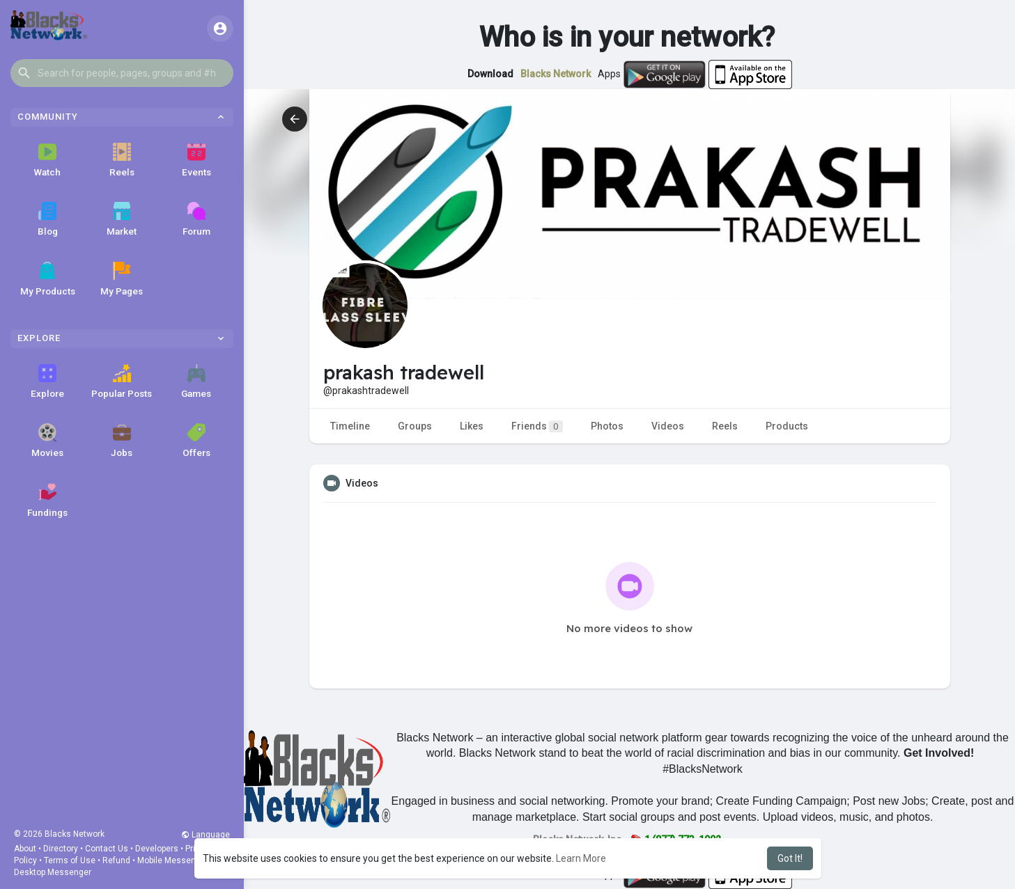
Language (205, 835)
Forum (196, 219)
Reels (121, 160)
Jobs (121, 440)
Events (196, 160)
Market (122, 219)
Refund (116, 860)
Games (196, 381)
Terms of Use (69, 860)
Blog (48, 219)
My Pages (121, 279)
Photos (607, 426)
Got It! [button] (790, 858)
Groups (415, 426)
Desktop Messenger (52, 872)
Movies (47, 440)
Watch (47, 160)
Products (787, 426)
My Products (47, 279)
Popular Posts (121, 381)
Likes (471, 426)
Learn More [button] (581, 858)
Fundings (47, 500)
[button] (121, 73)
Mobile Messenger (172, 860)
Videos (667, 426)
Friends (537, 426)
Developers (156, 848)
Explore (47, 381)
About (25, 848)
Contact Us (106, 848)
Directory (60, 848)
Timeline (350, 426)
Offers (196, 440)
